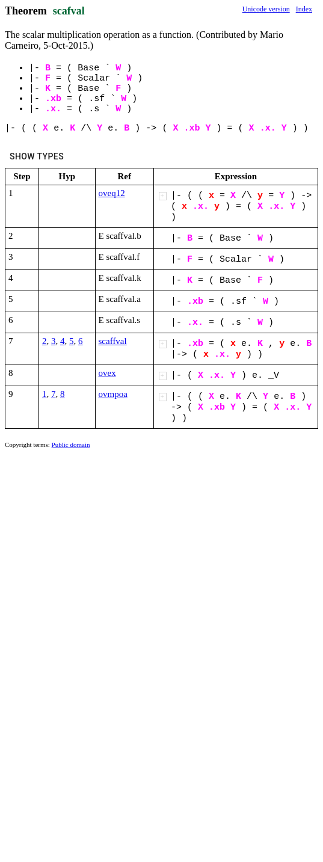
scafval (69, 11)
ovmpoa (113, 394)
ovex (107, 373)
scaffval (113, 341)
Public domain (71, 444)
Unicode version (266, 9)
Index (304, 9)
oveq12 (112, 193)
